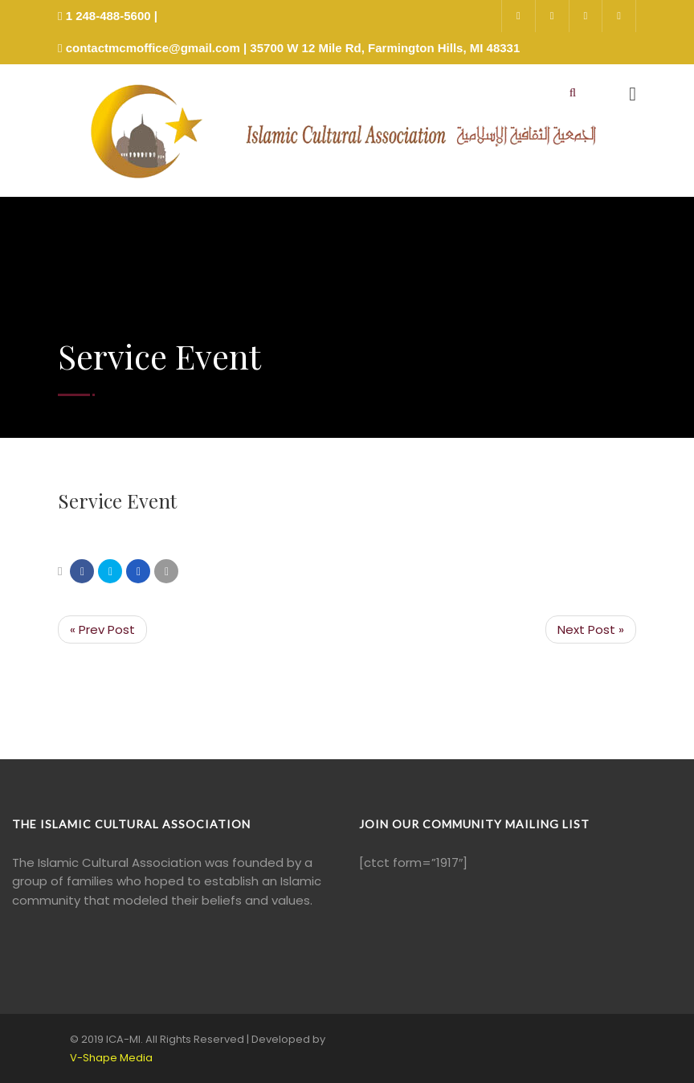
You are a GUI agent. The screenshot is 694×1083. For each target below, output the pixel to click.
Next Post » (590, 629)
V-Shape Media (111, 1057)
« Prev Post (102, 629)
